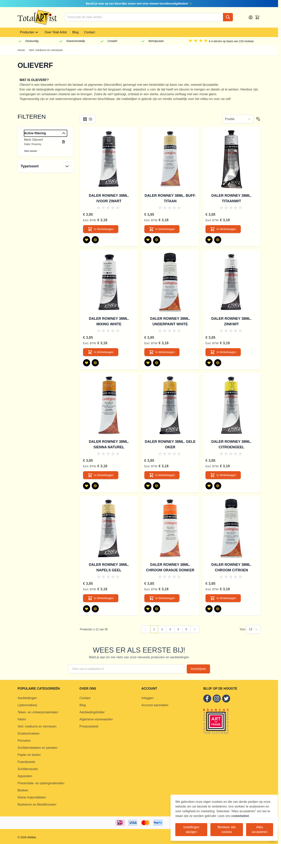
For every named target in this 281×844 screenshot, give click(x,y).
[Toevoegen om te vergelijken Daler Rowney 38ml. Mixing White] (95, 362)
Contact (89, 32)
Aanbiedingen (27, 698)
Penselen (24, 740)
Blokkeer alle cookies (227, 829)
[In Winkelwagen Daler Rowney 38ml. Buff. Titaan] (162, 229)
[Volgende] (194, 629)
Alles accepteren (259, 829)
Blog (75, 32)
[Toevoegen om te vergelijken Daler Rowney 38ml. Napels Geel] (95, 608)
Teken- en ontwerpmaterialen (38, 712)
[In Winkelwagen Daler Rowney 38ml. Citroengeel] (223, 475)
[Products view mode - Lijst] (90, 119)
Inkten (22, 719)
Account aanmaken (154, 705)
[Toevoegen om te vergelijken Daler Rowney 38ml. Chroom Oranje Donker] (156, 608)
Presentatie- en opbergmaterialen (41, 783)
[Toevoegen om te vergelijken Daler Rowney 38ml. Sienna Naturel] (95, 485)
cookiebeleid (240, 816)
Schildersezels (28, 769)
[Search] (228, 17)
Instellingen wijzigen (191, 829)
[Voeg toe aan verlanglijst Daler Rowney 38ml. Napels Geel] (86, 608)
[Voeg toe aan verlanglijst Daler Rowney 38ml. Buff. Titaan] (147, 239)
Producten (29, 32)
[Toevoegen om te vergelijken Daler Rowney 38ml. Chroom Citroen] (217, 608)
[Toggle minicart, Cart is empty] (257, 17)
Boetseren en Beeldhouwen (37, 804)
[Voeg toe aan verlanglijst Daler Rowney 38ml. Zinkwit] (209, 362)
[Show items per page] (253, 629)
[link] (145, 629)
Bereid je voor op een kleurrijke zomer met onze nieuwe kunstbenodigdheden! (139, 3)
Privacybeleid (88, 726)
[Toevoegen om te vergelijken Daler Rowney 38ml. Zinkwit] (217, 362)
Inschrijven (198, 669)
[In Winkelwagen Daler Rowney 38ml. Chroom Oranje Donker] (162, 598)
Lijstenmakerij (27, 705)
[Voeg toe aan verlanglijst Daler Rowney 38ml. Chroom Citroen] (209, 608)
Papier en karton (29, 754)
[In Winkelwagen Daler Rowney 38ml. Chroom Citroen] (223, 598)
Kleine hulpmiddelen (32, 797)
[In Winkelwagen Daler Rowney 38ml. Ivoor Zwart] (100, 229)
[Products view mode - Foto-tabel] (85, 119)
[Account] (250, 17)
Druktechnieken (28, 733)
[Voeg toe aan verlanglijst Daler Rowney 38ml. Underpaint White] (147, 362)
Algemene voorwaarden (96, 719)
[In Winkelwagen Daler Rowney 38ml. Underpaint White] (162, 352)
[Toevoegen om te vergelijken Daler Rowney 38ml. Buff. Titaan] (156, 239)
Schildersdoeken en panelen (37, 747)
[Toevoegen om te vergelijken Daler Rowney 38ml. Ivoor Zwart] (95, 239)
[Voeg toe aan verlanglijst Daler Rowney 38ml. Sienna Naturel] (86, 485)
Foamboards (26, 762)
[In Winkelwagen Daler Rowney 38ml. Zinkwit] (223, 352)
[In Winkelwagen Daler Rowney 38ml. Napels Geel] (100, 598)
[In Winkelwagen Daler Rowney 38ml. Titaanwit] (223, 229)
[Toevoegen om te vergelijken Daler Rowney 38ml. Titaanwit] (217, 239)
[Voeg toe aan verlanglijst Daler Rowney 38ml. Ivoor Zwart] (86, 239)
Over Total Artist (56, 32)
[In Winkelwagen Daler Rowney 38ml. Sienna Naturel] (100, 475)
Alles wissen (30, 151)
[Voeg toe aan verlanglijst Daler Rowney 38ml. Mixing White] (86, 362)
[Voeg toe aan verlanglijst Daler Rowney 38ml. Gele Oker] (147, 485)
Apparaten (25, 776)
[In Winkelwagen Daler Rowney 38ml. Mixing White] (100, 352)
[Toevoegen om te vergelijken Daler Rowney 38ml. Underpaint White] (156, 362)
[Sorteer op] (237, 119)
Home (21, 50)
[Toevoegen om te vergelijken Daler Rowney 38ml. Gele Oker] (156, 485)
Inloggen (147, 698)
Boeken (23, 790)
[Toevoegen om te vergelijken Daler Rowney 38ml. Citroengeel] (217, 485)
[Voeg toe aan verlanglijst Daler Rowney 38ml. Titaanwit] (209, 239)
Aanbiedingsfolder (92, 712)
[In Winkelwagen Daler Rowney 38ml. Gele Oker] (162, 475)
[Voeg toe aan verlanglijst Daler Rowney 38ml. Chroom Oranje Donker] (147, 608)
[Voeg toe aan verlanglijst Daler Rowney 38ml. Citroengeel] (209, 485)
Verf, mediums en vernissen (46, 50)
